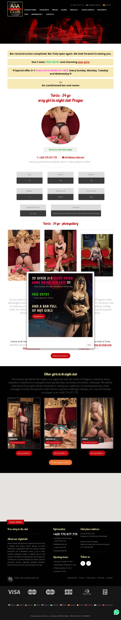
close (89, 345)
